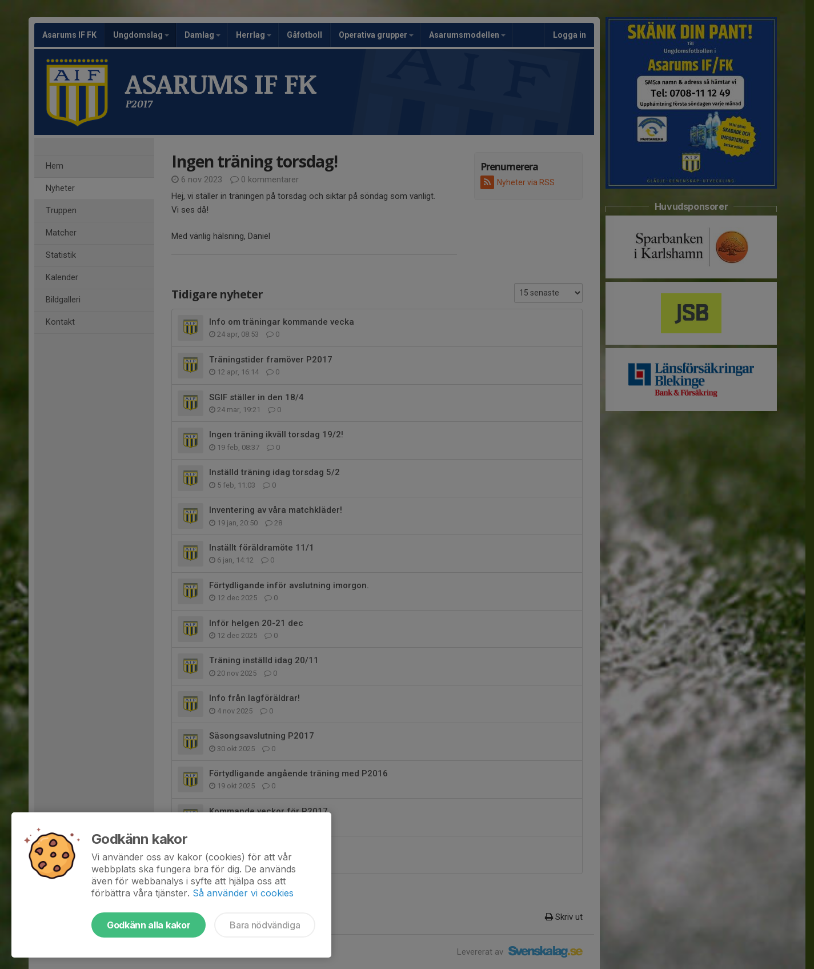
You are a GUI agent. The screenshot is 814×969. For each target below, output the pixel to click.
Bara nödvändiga (265, 925)
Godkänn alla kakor (148, 925)
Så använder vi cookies (243, 893)
